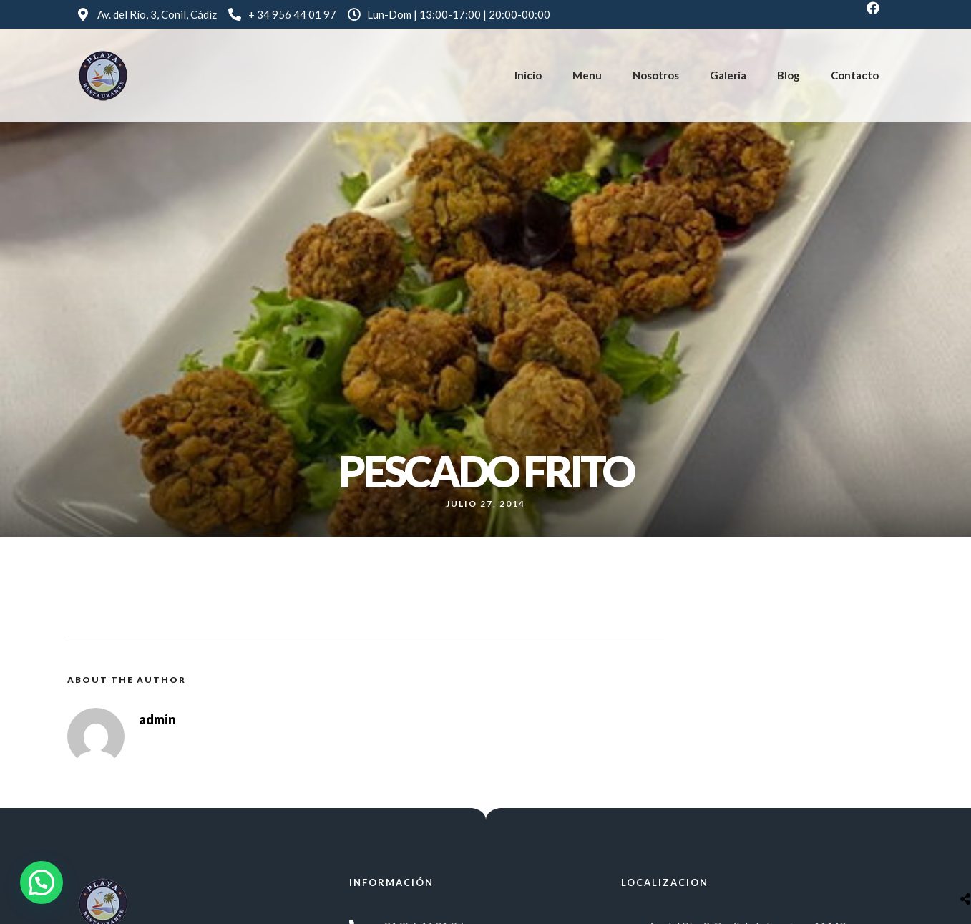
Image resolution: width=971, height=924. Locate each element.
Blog (788, 75)
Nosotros (656, 75)
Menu (587, 75)
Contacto (855, 75)
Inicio (528, 75)
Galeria (728, 75)
